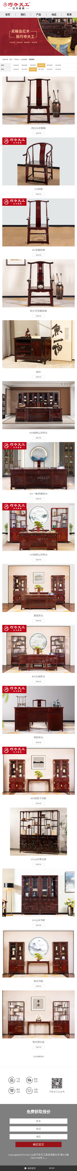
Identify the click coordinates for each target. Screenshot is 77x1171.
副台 (38, 372)
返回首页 (32, 1168)
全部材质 (16, 65)
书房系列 (31, 59)
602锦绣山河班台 (38, 432)
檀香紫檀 (33, 65)
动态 (54, 14)
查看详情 (38, 133)
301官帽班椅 (38, 250)
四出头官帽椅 (38, 128)
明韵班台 (38, 737)
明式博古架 (38, 1042)
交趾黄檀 (24, 59)
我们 (23, 14)
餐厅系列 (41, 69)
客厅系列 (24, 69)
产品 (38, 14)
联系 (69, 14)
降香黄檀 (24, 65)
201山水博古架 (38, 859)
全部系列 (16, 69)
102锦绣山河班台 (38, 554)
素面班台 (38, 615)
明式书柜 (38, 981)
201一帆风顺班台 (38, 493)
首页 (7, 14)
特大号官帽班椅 (38, 311)
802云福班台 (38, 676)
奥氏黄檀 (58, 65)
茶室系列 (58, 69)
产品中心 (17, 59)
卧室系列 (50, 69)
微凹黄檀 (50, 65)
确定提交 (38, 1144)
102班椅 (38, 189)
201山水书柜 (38, 920)
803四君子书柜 (38, 798)
